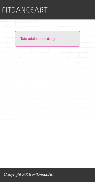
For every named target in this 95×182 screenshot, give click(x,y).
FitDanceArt (42, 174)
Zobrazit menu (81, 9)
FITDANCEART (25, 10)
